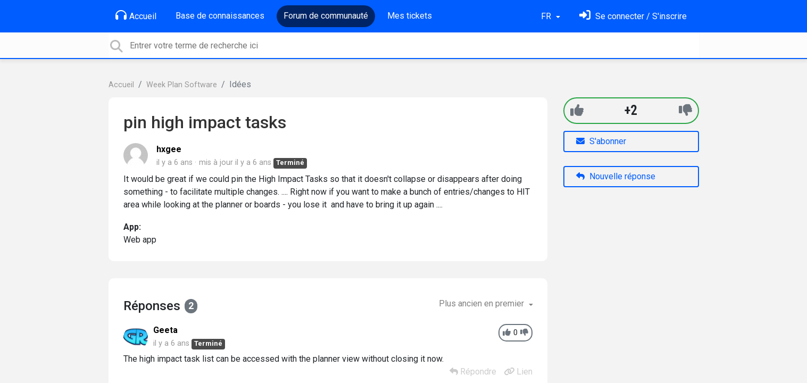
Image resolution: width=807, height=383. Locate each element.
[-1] (685, 110)
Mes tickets (409, 16)
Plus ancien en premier (482, 303)
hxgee (168, 149)
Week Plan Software (181, 84)
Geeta (165, 330)
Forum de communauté (326, 16)
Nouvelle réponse (615, 176)
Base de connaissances (220, 16)
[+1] (577, 110)
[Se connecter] (633, 16)
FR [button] (547, 16)
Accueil (135, 15)
